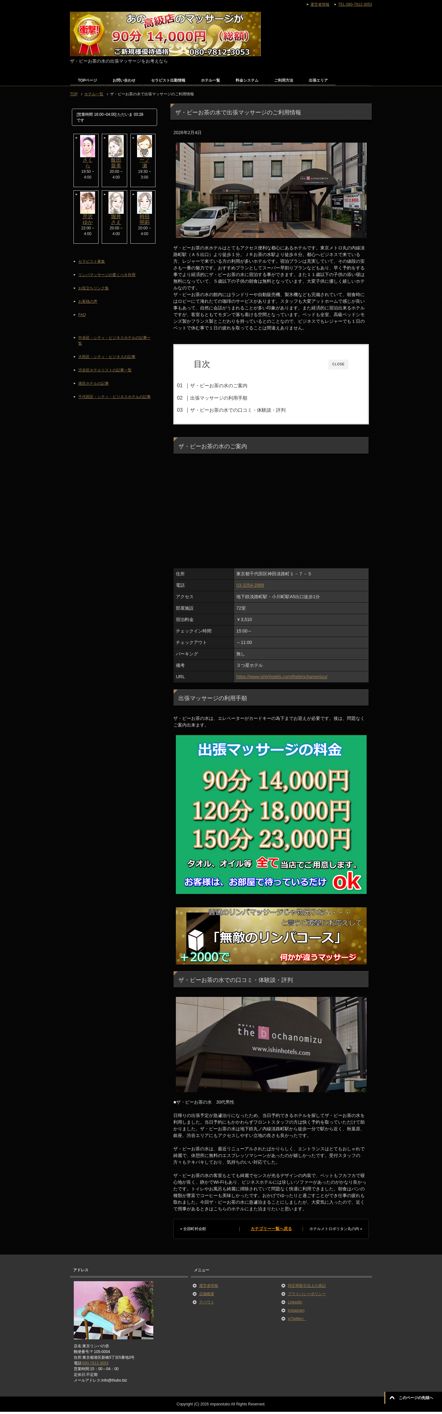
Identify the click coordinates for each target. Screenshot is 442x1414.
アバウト (206, 1304)
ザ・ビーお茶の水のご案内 (230, 385)
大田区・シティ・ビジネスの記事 (106, 357)
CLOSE (338, 364)
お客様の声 (87, 301)
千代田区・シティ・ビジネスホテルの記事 (114, 397)
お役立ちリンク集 (93, 288)
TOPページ (87, 80)
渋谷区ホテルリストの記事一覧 (105, 370)
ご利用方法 (283, 80)
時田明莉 (145, 219)
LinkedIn (295, 1304)
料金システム (247, 80)
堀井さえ (116, 219)
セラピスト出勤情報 (168, 80)
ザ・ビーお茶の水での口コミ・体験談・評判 (249, 410)
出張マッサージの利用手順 (230, 398)
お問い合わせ (124, 80)
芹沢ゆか (88, 219)
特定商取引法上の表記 (307, 1288)
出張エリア (318, 80)
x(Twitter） (297, 1321)
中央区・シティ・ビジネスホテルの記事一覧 (114, 340)
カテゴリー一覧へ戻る (271, 1231)
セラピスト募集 (91, 261)
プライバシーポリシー (307, 1296)
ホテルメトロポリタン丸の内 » (335, 1231)
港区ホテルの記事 (93, 383)
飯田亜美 (116, 162)
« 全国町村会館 (193, 1231)
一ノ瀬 (145, 162)
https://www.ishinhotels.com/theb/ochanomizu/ (281, 678)
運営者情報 (208, 1288)
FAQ (82, 315)
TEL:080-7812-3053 (355, 4)
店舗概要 (206, 1296)
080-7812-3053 (95, 1365)
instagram (296, 1312)
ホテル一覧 (210, 80)
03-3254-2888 (250, 587)
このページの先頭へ (416, 1398)
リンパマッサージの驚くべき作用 (106, 275)
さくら (88, 162)
